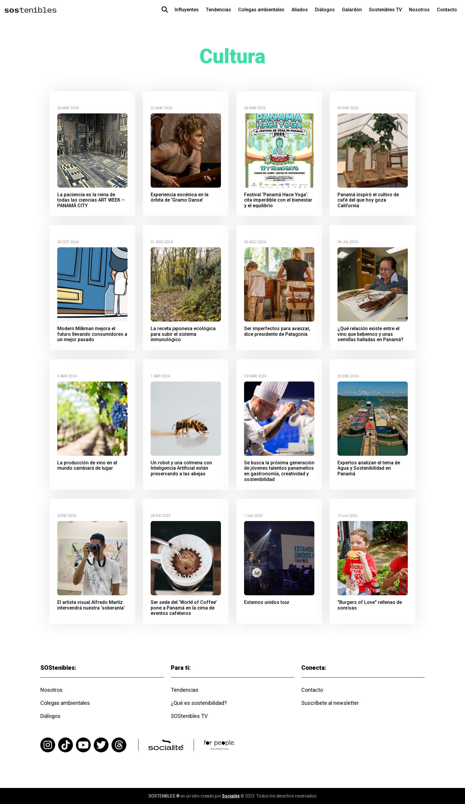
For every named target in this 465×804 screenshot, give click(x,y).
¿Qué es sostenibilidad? (199, 703)
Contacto (447, 9)
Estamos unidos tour (266, 602)
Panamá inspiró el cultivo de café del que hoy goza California (368, 200)
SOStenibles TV (189, 716)
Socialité (231, 796)
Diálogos (325, 9)
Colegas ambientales (261, 9)
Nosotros (419, 9)
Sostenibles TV (385, 9)
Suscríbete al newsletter (330, 703)
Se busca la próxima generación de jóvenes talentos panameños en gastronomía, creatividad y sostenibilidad (279, 471)
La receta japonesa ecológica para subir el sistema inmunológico (183, 334)
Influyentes (187, 9)
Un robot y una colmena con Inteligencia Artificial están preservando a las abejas (181, 468)
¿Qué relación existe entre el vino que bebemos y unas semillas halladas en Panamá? (370, 334)
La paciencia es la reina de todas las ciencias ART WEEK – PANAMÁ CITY (91, 200)
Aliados (300, 9)
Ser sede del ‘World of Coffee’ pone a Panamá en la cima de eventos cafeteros (184, 608)
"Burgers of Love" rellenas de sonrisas (369, 605)
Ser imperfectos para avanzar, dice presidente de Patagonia (277, 331)
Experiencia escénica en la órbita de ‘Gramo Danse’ (179, 197)
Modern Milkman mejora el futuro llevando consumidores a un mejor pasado (92, 334)
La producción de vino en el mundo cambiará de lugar (87, 465)
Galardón (352, 9)
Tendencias (218, 9)
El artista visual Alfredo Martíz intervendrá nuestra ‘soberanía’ (91, 605)
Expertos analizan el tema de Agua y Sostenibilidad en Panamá (368, 468)
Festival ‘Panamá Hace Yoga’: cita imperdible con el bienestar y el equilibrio (278, 200)
